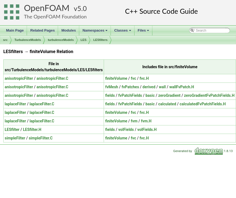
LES (83, 40)
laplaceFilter (15, 104)
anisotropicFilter (19, 78)
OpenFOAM (47, 8)
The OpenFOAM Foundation (55, 16)
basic (150, 95)
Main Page (15, 30)
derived (148, 87)
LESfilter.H (32, 129)
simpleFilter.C (41, 138)
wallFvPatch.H (181, 87)
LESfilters (100, 40)
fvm (134, 121)
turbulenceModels (61, 40)
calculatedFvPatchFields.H (203, 104)
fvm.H (146, 121)
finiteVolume (116, 78)
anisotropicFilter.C (52, 78)
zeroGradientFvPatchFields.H (209, 95)
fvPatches (130, 87)
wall (162, 87)
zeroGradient (169, 95)
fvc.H (144, 78)
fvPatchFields (130, 95)
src (5, 40)
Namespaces (96, 31)
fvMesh (111, 87)
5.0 (82, 8)
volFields (126, 129)
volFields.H (147, 129)
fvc (133, 78)
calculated (167, 104)
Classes (123, 31)
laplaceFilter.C (41, 104)
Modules (68, 30)
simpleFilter (15, 138)
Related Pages (42, 30)
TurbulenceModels (28, 40)
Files (144, 31)
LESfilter (12, 129)
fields (110, 95)
